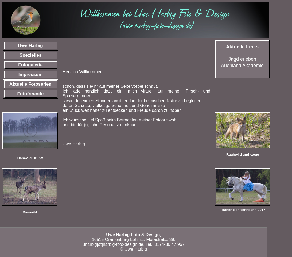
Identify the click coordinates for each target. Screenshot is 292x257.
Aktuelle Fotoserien (30, 84)
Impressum (30, 74)
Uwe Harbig (30, 45)
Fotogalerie (30, 64)
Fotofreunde (30, 93)
